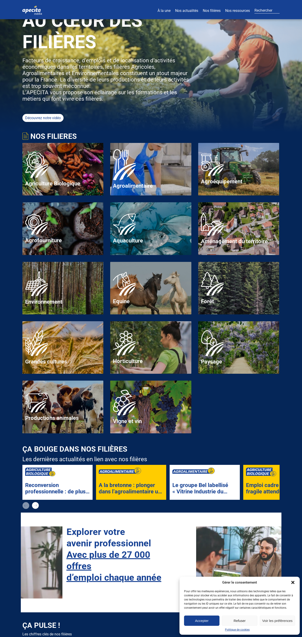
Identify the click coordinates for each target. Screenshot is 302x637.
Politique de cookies (237, 629)
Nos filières (212, 10)
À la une (164, 10)
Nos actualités (186, 10)
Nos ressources (237, 10)
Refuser (240, 621)
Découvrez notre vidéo (43, 118)
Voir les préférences (277, 621)
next (35, 505)
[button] (293, 582)
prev (25, 505)
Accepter (201, 621)
